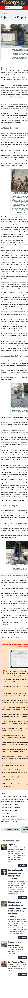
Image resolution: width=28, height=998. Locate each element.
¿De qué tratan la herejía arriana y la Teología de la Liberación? (16, 874)
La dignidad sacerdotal (11, 829)
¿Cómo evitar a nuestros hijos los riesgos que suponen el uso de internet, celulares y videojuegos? (17, 909)
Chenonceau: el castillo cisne (14, 943)
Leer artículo (22, 865)
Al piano (11, 844)
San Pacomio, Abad (16, 962)
